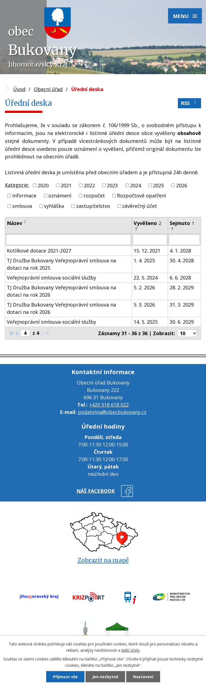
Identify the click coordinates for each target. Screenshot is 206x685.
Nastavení (143, 676)
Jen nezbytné (105, 676)
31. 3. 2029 (182, 304)
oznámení (59, 195)
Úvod (19, 89)
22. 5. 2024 (146, 277)
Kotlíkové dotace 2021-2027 (39, 250)
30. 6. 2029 (182, 322)
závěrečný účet (139, 206)
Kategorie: (17, 185)
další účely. (130, 650)
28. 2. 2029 (182, 287)
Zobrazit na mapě (103, 560)
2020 (43, 185)
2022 (89, 185)
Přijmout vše (65, 676)
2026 (181, 185)
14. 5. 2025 (146, 322)
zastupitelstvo (93, 206)
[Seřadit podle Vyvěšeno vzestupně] (137, 228)
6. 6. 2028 (180, 277)
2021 (66, 185)
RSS (189, 103)
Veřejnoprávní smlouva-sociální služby (51, 277)
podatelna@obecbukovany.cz (112, 412)
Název (14, 223)
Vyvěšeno (147, 223)
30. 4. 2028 (182, 260)
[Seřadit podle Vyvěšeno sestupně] (137, 230)
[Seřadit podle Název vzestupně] (25, 221)
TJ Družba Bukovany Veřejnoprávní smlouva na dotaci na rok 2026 (61, 291)
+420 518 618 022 (109, 404)
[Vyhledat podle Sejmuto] (184, 240)
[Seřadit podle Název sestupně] (25, 223)
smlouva (22, 206)
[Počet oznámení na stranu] (187, 333)
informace (24, 195)
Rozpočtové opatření (141, 195)
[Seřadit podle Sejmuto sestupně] (173, 230)
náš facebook (95, 491)
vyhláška (54, 206)
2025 (158, 185)
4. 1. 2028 (180, 250)
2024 (135, 185)
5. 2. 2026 (144, 287)
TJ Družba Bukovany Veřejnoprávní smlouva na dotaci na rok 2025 (61, 264)
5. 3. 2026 (144, 304)
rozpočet (94, 195)
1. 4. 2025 (144, 260)
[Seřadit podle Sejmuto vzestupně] (173, 228)
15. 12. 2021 (147, 250)
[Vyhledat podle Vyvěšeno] (150, 240)
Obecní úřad (48, 89)
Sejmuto (182, 223)
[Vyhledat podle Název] (68, 240)
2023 (112, 185)
